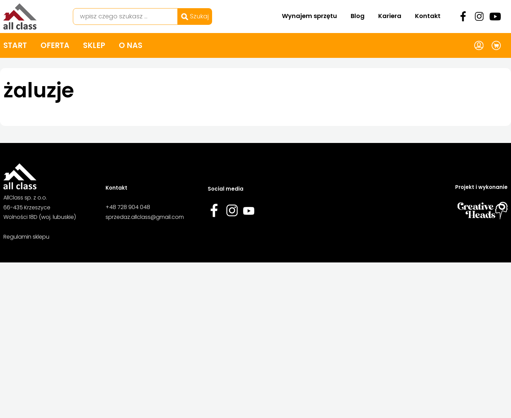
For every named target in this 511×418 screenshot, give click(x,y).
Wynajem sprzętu (309, 16)
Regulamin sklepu (26, 237)
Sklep (94, 45)
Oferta (55, 45)
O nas (130, 45)
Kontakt (428, 16)
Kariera (389, 16)
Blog (358, 16)
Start (15, 45)
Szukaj (195, 16)
